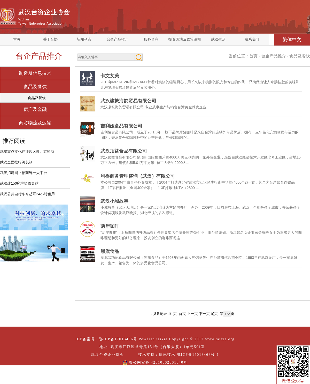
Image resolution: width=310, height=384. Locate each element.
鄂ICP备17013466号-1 (198, 355)
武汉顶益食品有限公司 (123, 151)
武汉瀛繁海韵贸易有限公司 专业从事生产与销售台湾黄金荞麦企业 (153, 107)
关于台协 (50, 39)
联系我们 (252, 39)
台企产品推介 (117, 39)
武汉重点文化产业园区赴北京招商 (27, 151)
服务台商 (151, 39)
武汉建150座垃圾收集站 (19, 183)
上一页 (192, 314)
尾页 (214, 314)
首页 (16, 39)
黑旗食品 (109, 251)
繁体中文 (292, 39)
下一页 (204, 314)
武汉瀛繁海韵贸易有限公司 (128, 100)
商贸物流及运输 (35, 122)
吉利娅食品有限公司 (121, 126)
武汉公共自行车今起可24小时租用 (27, 194)
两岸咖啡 (109, 226)
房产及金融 (35, 109)
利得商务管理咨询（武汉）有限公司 (137, 176)
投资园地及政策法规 (184, 39)
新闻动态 (84, 39)
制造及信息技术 (35, 73)
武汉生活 (218, 39)
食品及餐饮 (35, 86)
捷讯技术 (167, 355)
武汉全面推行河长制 (16, 162)
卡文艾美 (109, 75)
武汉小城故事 (114, 201)
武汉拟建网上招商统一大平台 (23, 173)
